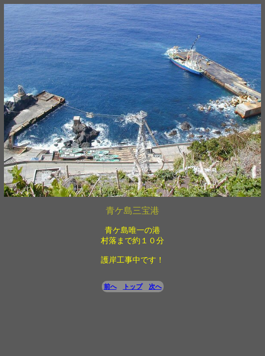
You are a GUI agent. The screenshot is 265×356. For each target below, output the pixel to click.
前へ (110, 286)
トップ (132, 286)
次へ (155, 286)
